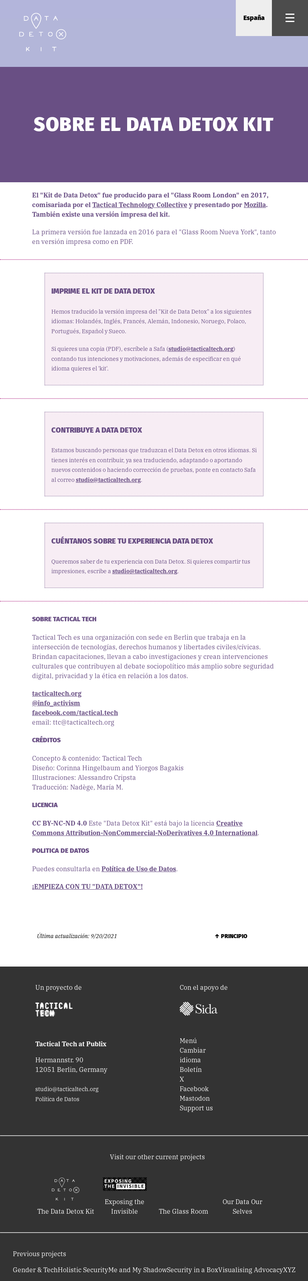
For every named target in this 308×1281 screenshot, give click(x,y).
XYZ (289, 1270)
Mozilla (255, 205)
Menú (188, 1041)
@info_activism (56, 703)
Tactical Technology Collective (139, 205)
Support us (196, 1108)
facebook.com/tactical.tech (75, 713)
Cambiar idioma (193, 1055)
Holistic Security (83, 1270)
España (254, 18)
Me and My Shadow (137, 1270)
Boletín (191, 1069)
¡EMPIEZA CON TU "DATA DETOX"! (87, 886)
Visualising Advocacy (250, 1270)
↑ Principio (231, 936)
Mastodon (195, 1098)
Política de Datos (57, 1099)
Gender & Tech (35, 1270)
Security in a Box (192, 1270)
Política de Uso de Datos (138, 869)
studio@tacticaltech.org (200, 348)
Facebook (194, 1089)
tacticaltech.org (56, 693)
